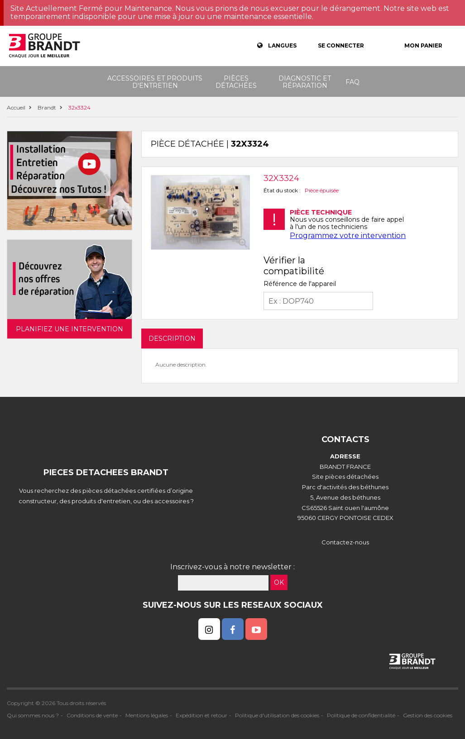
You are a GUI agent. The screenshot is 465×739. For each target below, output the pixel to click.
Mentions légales (146, 715)
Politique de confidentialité (361, 715)
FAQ (352, 82)
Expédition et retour (201, 715)
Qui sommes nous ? (33, 715)
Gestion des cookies (427, 715)
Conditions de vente (92, 715)
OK (279, 582)
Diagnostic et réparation (304, 82)
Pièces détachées (236, 82)
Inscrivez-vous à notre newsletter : (232, 567)
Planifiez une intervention (69, 329)
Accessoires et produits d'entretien (154, 82)
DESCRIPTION (172, 338)
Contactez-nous (345, 542)
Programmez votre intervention (348, 235)
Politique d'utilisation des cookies (277, 715)
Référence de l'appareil (300, 283)
